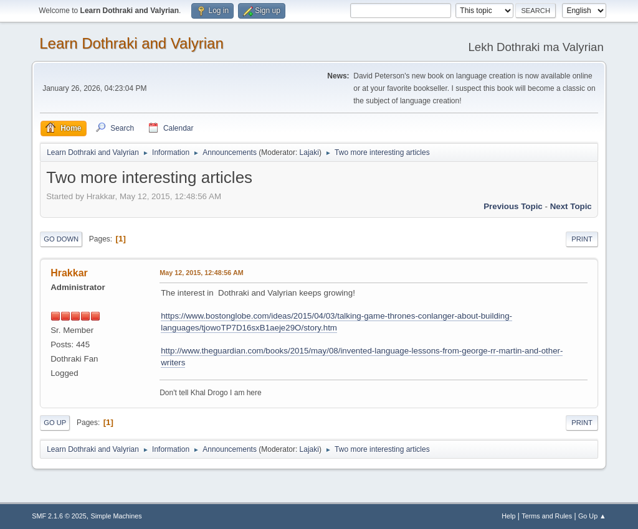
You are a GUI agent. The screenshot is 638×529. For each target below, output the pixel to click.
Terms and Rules (546, 516)
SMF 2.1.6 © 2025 (59, 516)
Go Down (61, 239)
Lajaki (309, 152)
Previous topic (513, 206)
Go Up (55, 422)
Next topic (571, 206)
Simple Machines (116, 516)
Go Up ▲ (592, 516)
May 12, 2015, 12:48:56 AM (201, 272)
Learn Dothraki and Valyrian (131, 43)
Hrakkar (69, 273)
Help (508, 516)
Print (582, 239)
